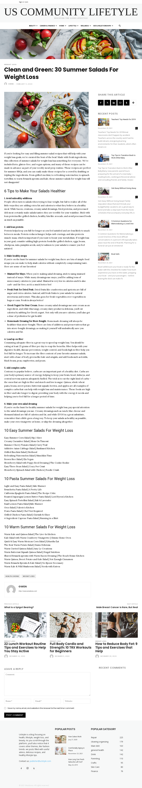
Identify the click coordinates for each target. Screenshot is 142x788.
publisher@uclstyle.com (40, 761)
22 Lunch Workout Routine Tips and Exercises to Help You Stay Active (25, 648)
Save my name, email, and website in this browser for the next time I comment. (41, 708)
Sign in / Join (23, 2)
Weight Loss (10, 64)
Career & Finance (48, 26)
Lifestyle (73, 26)
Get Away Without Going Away (123, 188)
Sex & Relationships (103, 26)
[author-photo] (6, 656)
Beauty (33, 26)
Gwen (11, 84)
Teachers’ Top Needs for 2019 (123, 119)
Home (62, 26)
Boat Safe (115, 254)
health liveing (12, 576)
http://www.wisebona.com (28, 591)
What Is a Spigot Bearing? (19, 607)
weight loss (29, 576)
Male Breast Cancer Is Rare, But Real (117, 607)
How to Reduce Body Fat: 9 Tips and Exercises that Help (116, 648)
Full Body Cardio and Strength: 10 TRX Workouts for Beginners (70, 648)
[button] (119, 25)
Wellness (86, 26)
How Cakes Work (74, 737)
